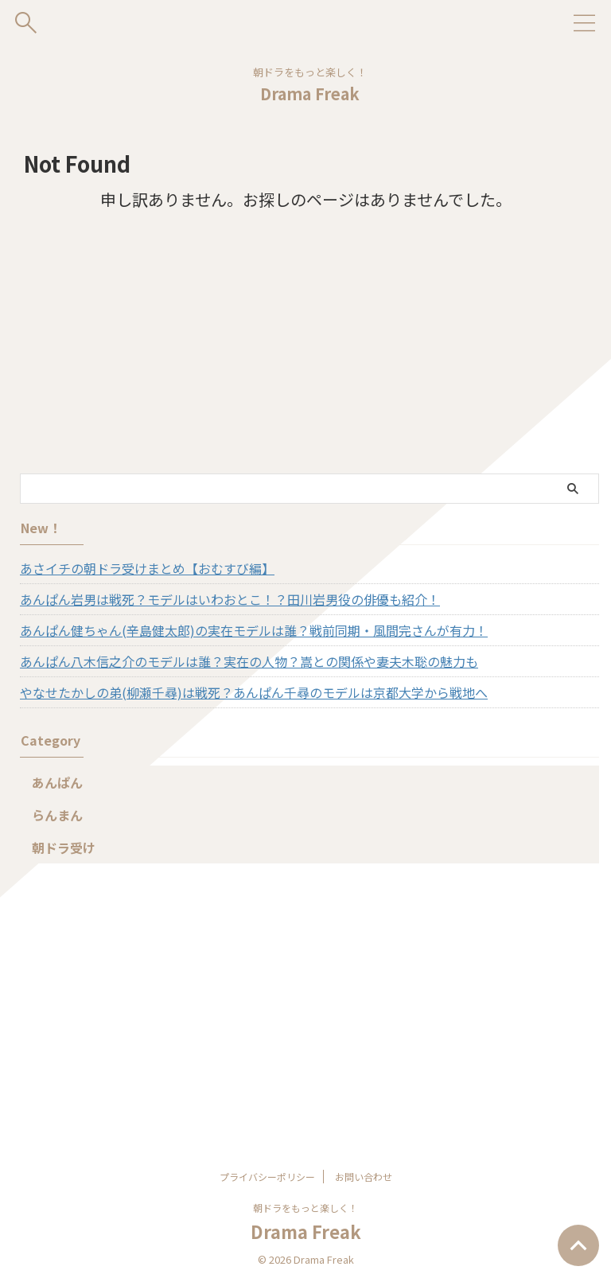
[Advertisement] (301, 354)
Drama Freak (310, 93)
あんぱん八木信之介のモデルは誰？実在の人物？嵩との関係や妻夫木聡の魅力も (249, 661)
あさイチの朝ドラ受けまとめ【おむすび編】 (147, 568)
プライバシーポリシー (267, 1176)
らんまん (57, 814)
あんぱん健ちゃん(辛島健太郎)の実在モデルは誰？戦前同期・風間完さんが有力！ (254, 630)
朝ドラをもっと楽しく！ (305, 1207)
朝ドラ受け (63, 847)
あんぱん (57, 782)
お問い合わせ (363, 1176)
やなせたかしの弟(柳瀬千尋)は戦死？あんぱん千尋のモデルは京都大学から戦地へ (254, 692)
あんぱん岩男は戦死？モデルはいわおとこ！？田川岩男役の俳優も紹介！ (230, 599)
